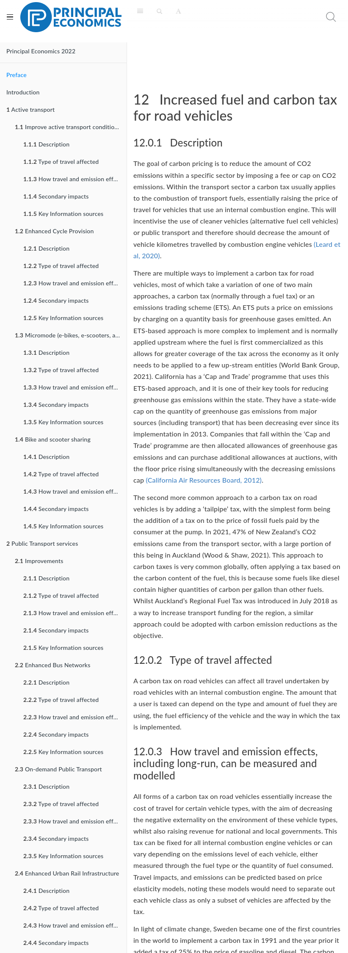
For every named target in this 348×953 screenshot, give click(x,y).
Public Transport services (42, 543)
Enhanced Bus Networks (53, 664)
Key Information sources (63, 213)
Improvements (39, 560)
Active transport (30, 109)
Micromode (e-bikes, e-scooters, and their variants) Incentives (71, 335)
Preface (16, 74)
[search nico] (298, 17)
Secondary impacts (56, 196)
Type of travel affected (61, 161)
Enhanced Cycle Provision (54, 231)
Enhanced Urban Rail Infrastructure (67, 873)
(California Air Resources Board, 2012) (204, 480)
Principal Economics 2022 (40, 51)
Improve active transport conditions (68, 126)
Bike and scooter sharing (53, 439)
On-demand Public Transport (58, 769)
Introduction (23, 92)
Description (46, 144)
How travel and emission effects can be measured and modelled (75, 178)
